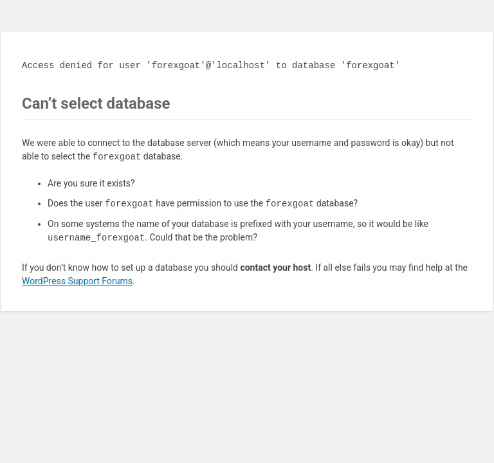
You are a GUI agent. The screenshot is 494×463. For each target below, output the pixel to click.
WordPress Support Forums (77, 281)
